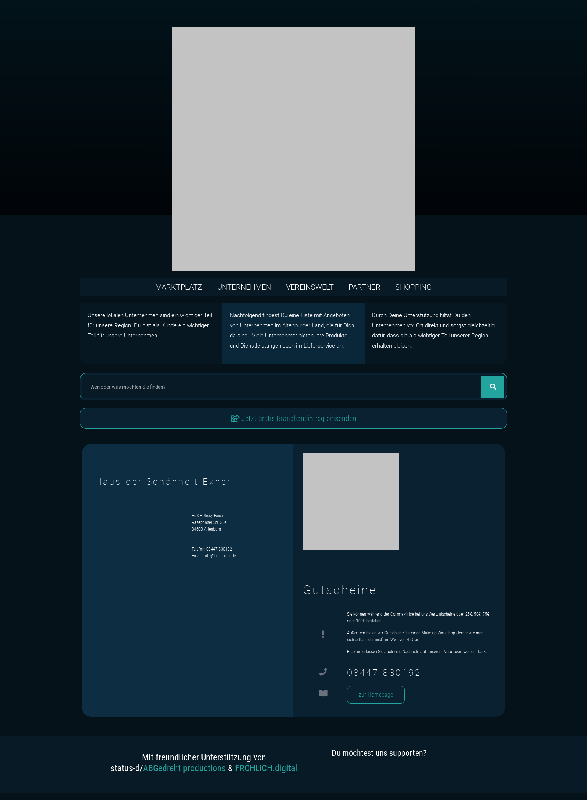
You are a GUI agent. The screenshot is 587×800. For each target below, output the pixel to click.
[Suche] (492, 387)
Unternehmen (244, 286)
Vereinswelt (310, 286)
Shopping (413, 286)
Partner (364, 286)
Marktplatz (178, 286)
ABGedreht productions (184, 768)
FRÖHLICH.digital (266, 768)
